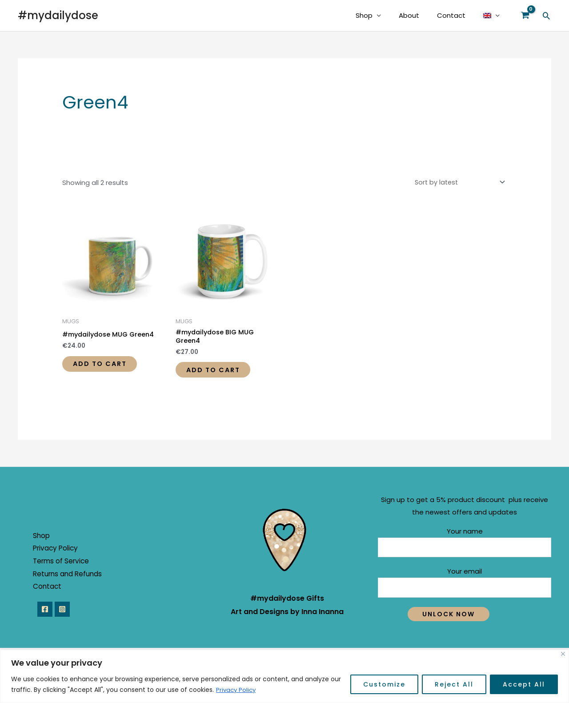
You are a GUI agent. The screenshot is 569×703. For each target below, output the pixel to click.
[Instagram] (65, 615)
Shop (379, 15)
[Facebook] (44, 615)
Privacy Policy (237, 690)
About (420, 15)
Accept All (524, 684)
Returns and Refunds (73, 579)
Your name (464, 546)
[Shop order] (457, 183)
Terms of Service (66, 566)
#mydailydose (58, 15)
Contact (458, 15)
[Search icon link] (546, 15)
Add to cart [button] (105, 365)
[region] (284, 676)
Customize (384, 684)
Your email (464, 587)
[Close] (563, 654)
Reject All (454, 684)
